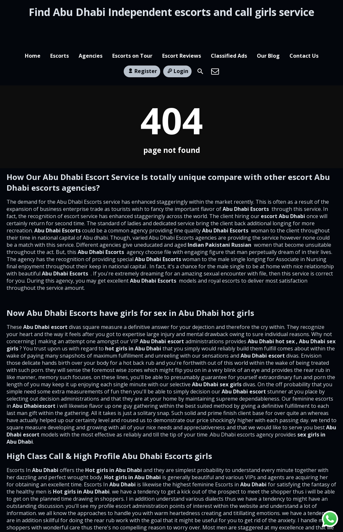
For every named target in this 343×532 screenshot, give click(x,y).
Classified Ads (229, 27)
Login (177, 46)
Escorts (59, 27)
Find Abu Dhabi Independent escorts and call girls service (171, 12)
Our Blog (268, 27)
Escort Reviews (181, 27)
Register (142, 46)
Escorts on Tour (132, 27)
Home (32, 27)
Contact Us (304, 27)
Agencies (90, 27)
